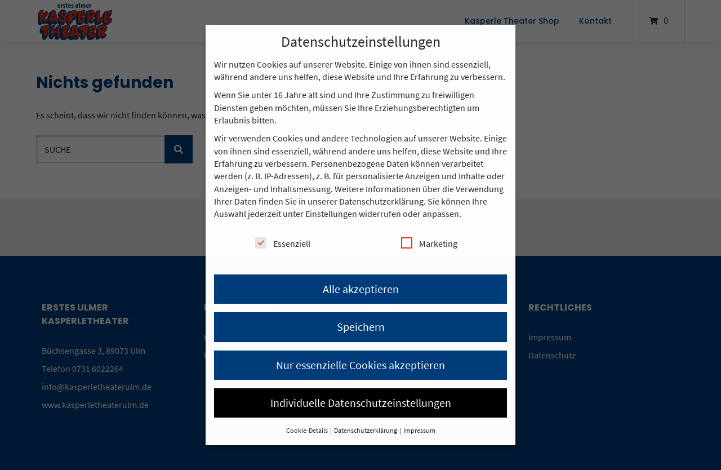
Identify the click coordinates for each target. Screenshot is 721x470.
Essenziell (282, 243)
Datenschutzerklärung (381, 201)
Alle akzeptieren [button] (361, 289)
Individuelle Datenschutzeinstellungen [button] (360, 403)
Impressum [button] (419, 430)
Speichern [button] (361, 327)
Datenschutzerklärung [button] (366, 430)
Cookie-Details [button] (307, 430)
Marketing (429, 243)
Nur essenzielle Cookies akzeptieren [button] (360, 365)
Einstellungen (331, 213)
